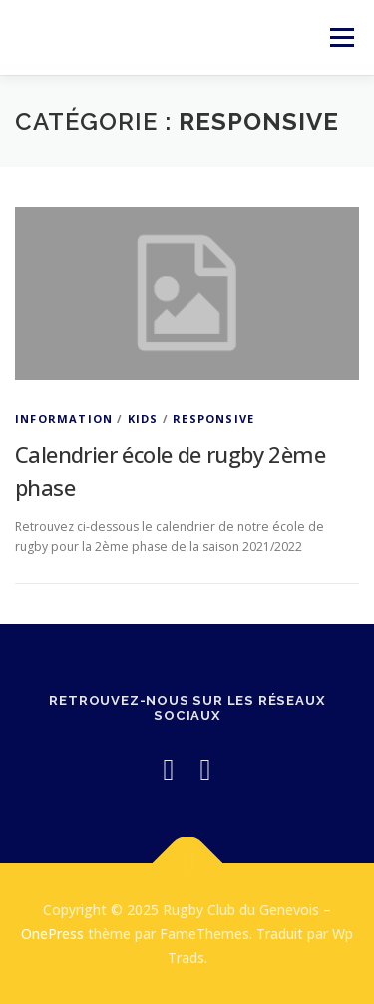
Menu (340, 37)
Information (64, 418)
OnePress (52, 933)
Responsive (213, 418)
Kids (143, 418)
